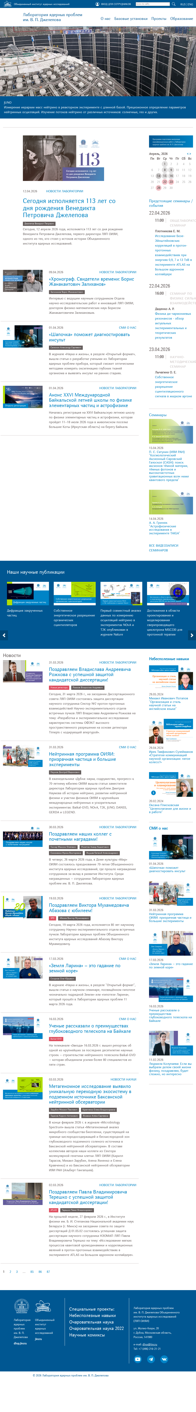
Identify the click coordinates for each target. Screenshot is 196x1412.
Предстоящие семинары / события (171, 203)
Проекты (158, 18)
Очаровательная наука (91, 1322)
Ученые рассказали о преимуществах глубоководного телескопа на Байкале (90, 1028)
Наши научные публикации (35, 572)
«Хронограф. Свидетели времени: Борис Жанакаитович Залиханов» (91, 281)
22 (164, 182)
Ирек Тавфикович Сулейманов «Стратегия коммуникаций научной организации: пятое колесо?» (171, 757)
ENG (190, 4)
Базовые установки (130, 18)
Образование (181, 18)
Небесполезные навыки (169, 659)
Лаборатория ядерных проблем (52, 17)
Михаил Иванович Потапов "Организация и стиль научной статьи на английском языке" (168, 703)
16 (171, 176)
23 (171, 182)
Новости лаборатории (64, 191)
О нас (105, 18)
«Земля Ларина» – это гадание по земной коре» (84, 968)
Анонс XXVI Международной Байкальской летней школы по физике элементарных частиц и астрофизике (90, 400)
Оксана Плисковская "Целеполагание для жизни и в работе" (170, 808)
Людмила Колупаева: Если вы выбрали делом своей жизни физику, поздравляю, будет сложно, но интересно (170, 1069)
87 (48, 1272)
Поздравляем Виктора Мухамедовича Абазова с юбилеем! (89, 907)
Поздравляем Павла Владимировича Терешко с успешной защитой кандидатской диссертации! (88, 1197)
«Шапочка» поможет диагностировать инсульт (89, 337)
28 (158, 188)
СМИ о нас (127, 328)
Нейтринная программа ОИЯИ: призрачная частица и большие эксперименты (82, 759)
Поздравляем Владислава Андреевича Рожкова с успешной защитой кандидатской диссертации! (90, 675)
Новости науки (123, 1080)
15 (164, 176)
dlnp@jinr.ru (149, 1344)
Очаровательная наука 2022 (96, 1328)
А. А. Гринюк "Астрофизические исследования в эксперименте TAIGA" (164, 528)
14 (158, 176)
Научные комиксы (87, 1335)
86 (40, 1272)
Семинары (158, 415)
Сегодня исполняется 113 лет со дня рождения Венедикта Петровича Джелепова (69, 208)
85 (32, 1272)
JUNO (7, 103)
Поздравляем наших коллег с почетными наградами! (80, 836)
